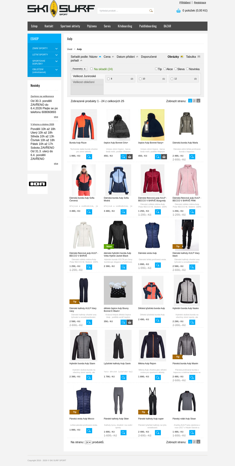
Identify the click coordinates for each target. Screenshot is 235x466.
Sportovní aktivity (70, 26)
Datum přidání (126, 56)
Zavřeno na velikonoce (42, 96)
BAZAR (167, 26)
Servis (107, 26)
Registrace (200, 2)
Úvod (69, 49)
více (56, 117)
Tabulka (191, 56)
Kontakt (49, 26)
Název (93, 56)
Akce (169, 69)
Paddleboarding (148, 26)
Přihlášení (185, 2)
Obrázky (173, 56)
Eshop (34, 26)
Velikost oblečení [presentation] (83, 82)
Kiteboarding (125, 26)
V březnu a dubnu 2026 (42, 124)
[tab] (87, 76)
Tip (160, 69)
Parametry (79, 68)
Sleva (181, 69)
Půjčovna (92, 26)
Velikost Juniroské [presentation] (84, 76)
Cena (107, 56)
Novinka (194, 69)
